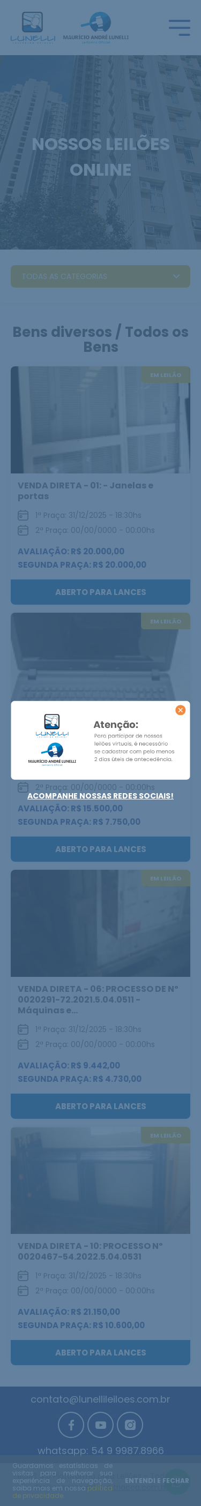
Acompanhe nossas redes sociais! (100, 795)
